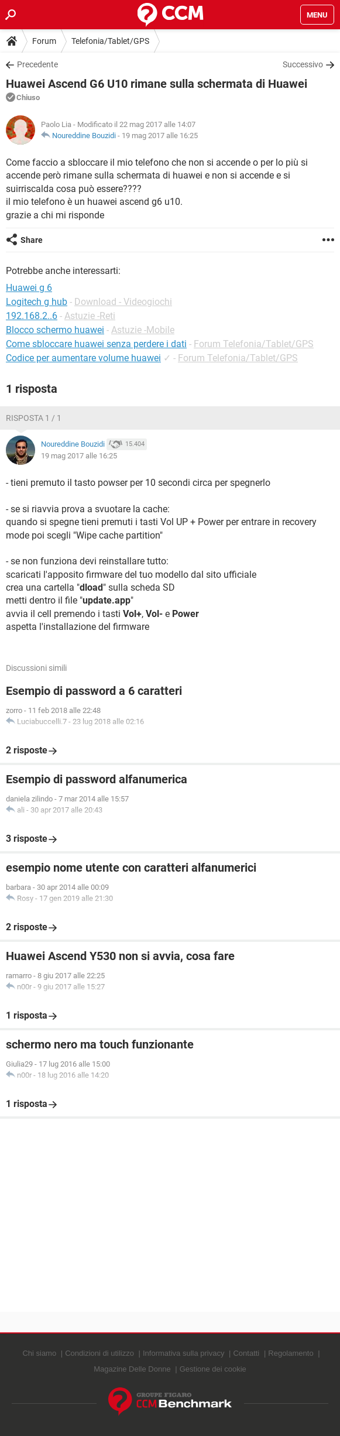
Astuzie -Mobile (142, 329)
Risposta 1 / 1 (33, 418)
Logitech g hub (36, 301)
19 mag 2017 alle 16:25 (160, 135)
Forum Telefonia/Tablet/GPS (254, 343)
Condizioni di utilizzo (99, 1353)
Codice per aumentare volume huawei (83, 358)
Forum (44, 41)
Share (31, 240)
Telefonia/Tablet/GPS (110, 41)
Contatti (246, 1353)
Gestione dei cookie (213, 1369)
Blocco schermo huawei (55, 329)
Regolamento (290, 1353)
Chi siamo (39, 1353)
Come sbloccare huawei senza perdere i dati (96, 343)
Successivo (303, 64)
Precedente (37, 64)
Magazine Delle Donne (132, 1369)
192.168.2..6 (31, 315)
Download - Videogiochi (123, 301)
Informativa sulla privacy (183, 1353)
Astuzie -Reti (89, 315)
